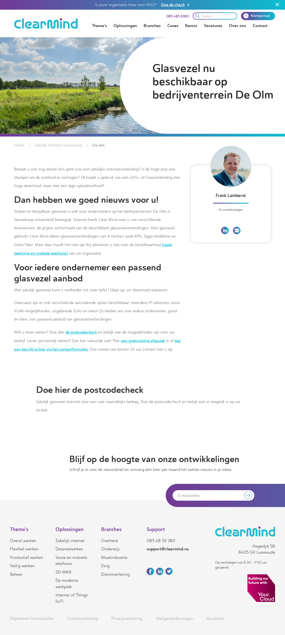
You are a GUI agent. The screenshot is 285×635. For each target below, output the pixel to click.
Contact (260, 25)
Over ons (237, 25)
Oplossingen (125, 25)
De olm (98, 145)
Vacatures (213, 25)
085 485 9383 (177, 16)
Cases (172, 25)
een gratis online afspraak (143, 340)
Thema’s (99, 25)
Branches (152, 25)
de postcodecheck (81, 332)
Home (19, 145)
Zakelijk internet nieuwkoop (58, 145)
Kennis (191, 25)
